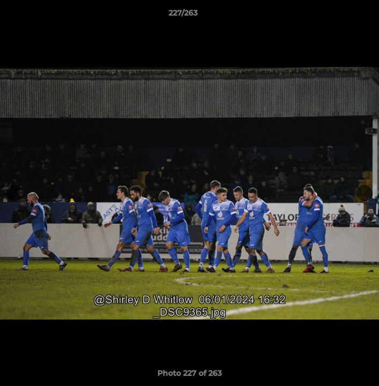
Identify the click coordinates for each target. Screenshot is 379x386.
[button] (340, 15)
